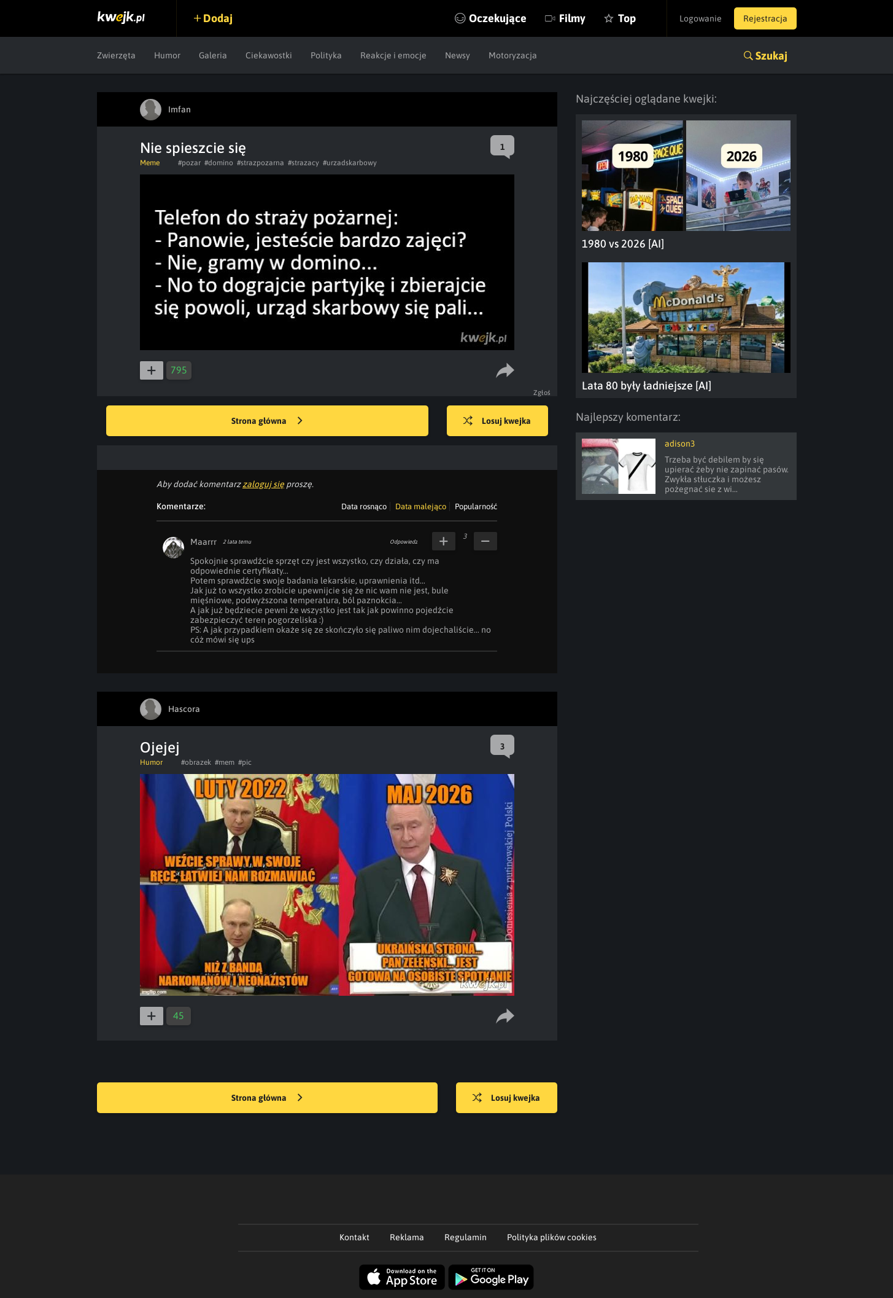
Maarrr (203, 542)
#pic (245, 762)
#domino (218, 162)
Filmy (572, 18)
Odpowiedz (403, 542)
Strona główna (267, 421)
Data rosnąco (364, 506)
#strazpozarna (260, 162)
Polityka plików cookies (552, 1237)
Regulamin (465, 1237)
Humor (167, 55)
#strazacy (303, 162)
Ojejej (160, 747)
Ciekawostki (268, 55)
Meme (150, 162)
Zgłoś (542, 392)
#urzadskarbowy (350, 162)
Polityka (326, 55)
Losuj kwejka (497, 421)
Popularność (476, 506)
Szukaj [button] (771, 55)
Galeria (213, 55)
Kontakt (354, 1237)
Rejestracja (765, 18)
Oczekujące (498, 18)
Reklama (407, 1237)
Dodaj (218, 18)
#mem (224, 762)
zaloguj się (263, 484)
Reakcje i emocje (393, 55)
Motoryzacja (513, 55)
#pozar (189, 162)
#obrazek (196, 762)
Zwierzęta (116, 55)
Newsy (457, 55)
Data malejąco (420, 506)
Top (627, 18)
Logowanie (700, 18)
